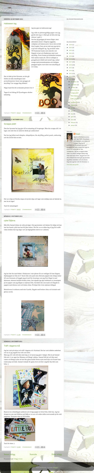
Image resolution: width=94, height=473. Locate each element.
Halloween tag (10, 23)
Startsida (33, 454)
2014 (70, 70)
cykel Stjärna (9, 220)
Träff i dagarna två (12, 346)
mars (72, 119)
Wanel (78, 134)
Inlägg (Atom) (18, 459)
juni (72, 111)
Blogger (55, 467)
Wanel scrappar (13, 10)
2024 (70, 44)
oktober (73, 87)
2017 (70, 62)
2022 (70, 50)
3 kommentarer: (27, 113)
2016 (70, 65)
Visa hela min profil (72, 164)
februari (73, 122)
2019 (70, 56)
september (74, 102)
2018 (70, 59)
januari (73, 125)
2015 (70, 67)
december (74, 82)
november (74, 84)
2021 (70, 53)
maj (72, 114)
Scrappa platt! (10, 124)
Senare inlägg (9, 454)
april (72, 116)
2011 (70, 79)
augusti (73, 105)
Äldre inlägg (56, 454)
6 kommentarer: (27, 334)
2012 (70, 76)
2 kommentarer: (27, 209)
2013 (70, 73)
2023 (70, 47)
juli (72, 108)
